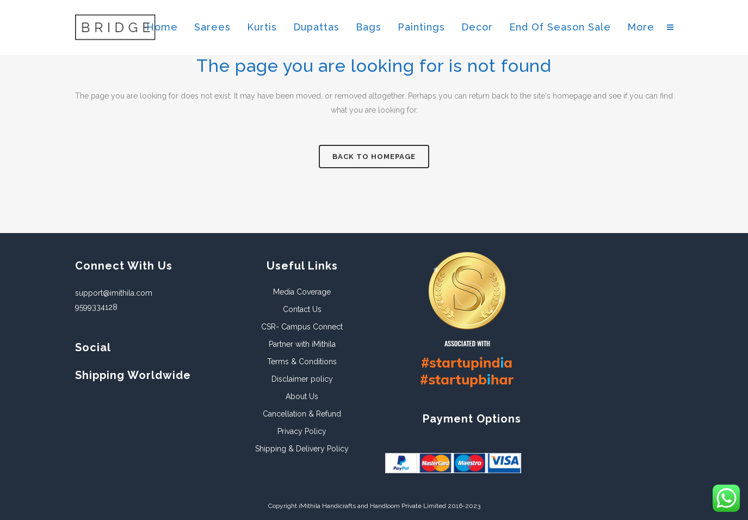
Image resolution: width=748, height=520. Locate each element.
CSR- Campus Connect (302, 326)
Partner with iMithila (302, 344)
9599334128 (96, 307)
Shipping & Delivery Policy (302, 448)
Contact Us (302, 309)
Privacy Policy (301, 431)
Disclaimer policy (302, 379)
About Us (302, 396)
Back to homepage (374, 156)
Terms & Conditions (302, 361)
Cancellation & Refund (302, 413)
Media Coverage (302, 291)
